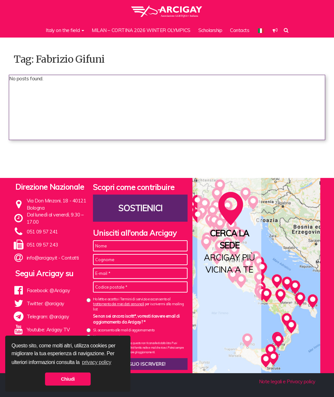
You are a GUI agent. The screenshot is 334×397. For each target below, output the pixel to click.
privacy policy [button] (96, 362)
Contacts (239, 30)
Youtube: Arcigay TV (48, 329)
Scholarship (210, 30)
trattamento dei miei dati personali (118, 304)
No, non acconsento (107, 336)
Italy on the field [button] (65, 30)
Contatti (70, 258)
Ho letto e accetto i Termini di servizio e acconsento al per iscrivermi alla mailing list (138, 304)
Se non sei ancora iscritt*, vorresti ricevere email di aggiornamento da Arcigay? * (136, 319)
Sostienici (140, 208)
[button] (275, 30)
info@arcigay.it (42, 258)
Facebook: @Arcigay (48, 290)
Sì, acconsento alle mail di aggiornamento (124, 330)
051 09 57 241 (42, 232)
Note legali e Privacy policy (287, 381)
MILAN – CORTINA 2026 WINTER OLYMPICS (141, 30)
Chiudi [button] (68, 379)
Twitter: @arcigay (45, 303)
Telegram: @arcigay (48, 316)
